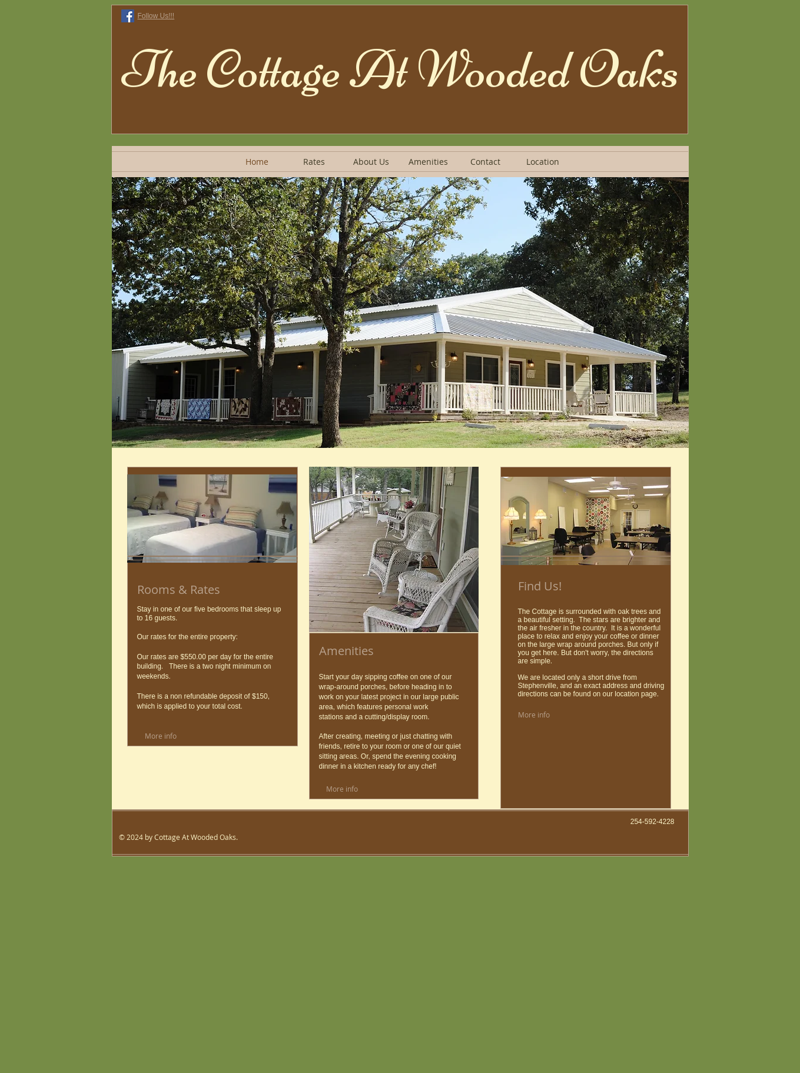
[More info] (172, 735)
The (160, 70)
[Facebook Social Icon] (127, 15)
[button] (400, 312)
